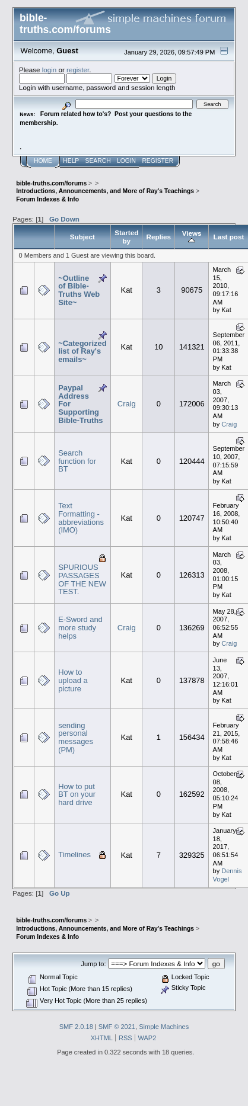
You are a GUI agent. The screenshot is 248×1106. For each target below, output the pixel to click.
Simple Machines (164, 1026)
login (49, 69)
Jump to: (93, 963)
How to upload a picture (73, 680)
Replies (159, 237)
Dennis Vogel (227, 875)
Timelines (74, 854)
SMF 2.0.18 (76, 1026)
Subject (82, 237)
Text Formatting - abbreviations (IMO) (81, 517)
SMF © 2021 (116, 1026)
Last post (229, 237)
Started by (126, 237)
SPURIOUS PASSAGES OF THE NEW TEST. (82, 579)
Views (192, 237)
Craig (126, 403)
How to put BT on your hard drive (77, 794)
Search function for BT (77, 460)
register (77, 69)
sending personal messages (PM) (75, 737)
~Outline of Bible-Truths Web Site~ (79, 290)
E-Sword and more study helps (80, 627)
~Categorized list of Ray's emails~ (82, 351)
